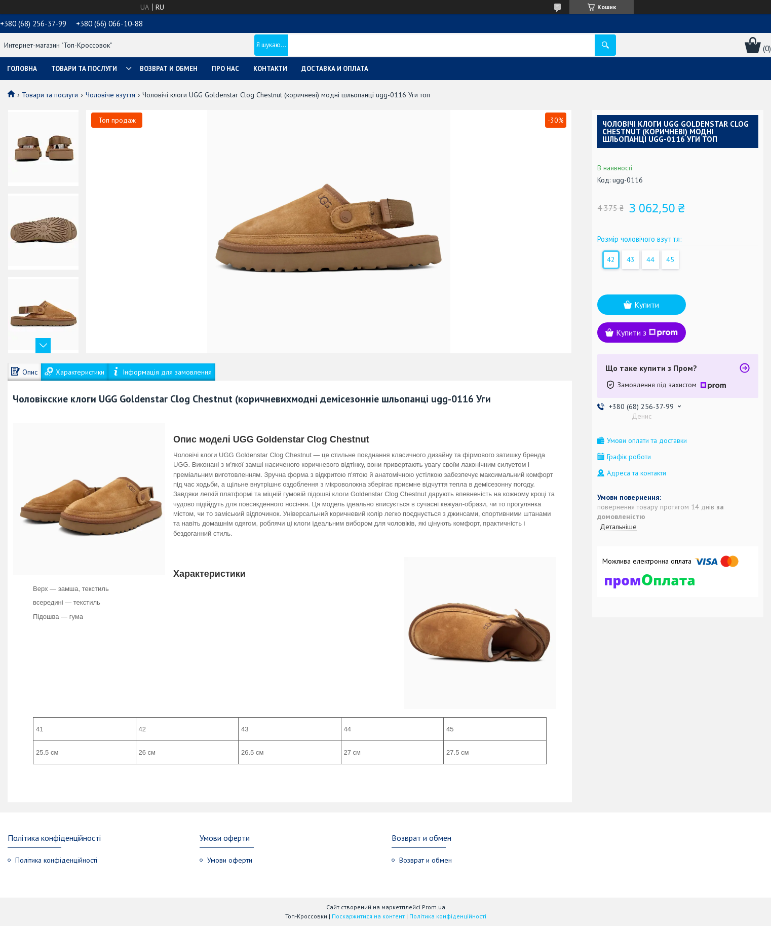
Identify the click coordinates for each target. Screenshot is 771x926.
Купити (646, 305)
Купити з (647, 332)
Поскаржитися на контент (368, 916)
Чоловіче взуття (110, 94)
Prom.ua (433, 907)
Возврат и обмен (169, 68)
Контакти (270, 68)
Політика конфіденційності (56, 860)
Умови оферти (229, 860)
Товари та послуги (84, 68)
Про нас (225, 68)
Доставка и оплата (334, 68)
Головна (22, 68)
